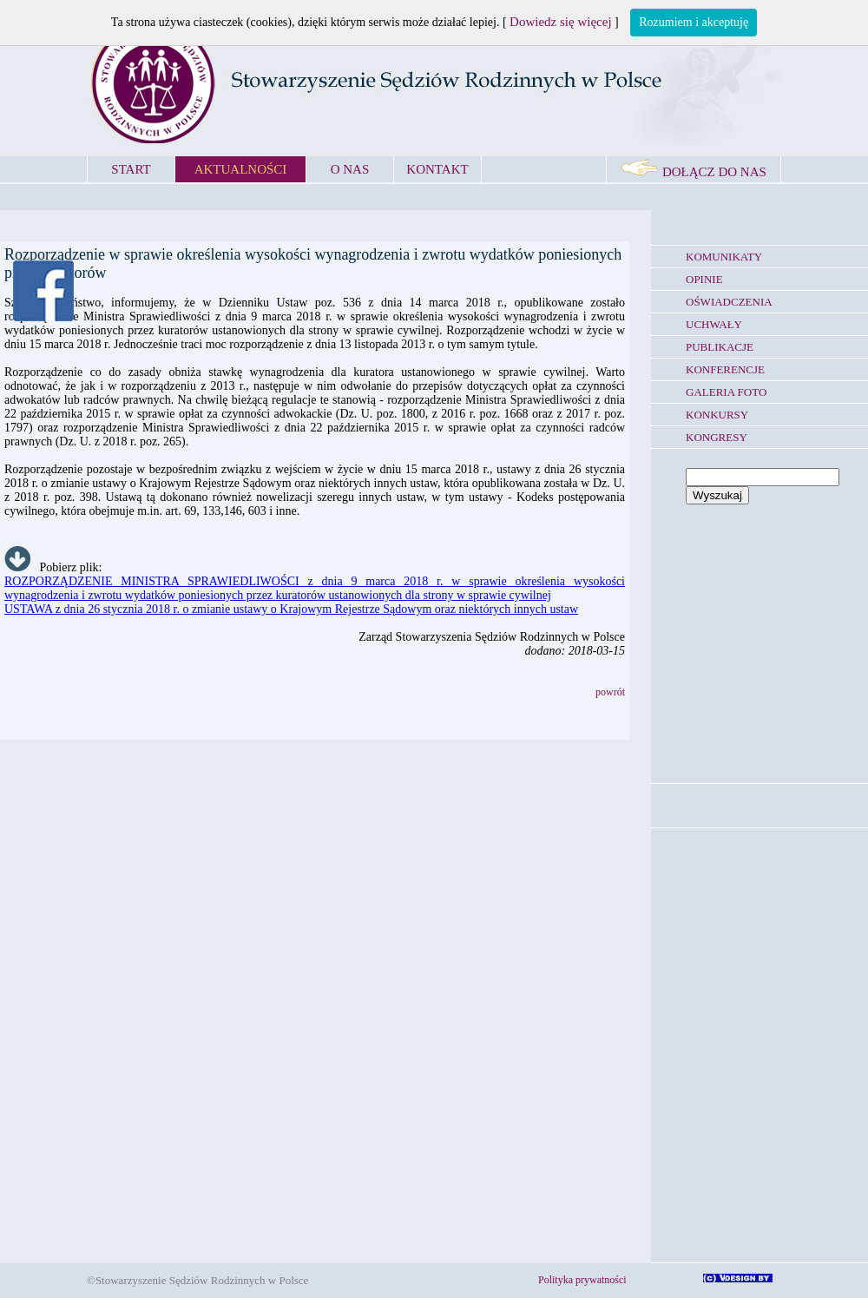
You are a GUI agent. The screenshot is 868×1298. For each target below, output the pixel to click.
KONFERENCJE (725, 369)
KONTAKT (437, 169)
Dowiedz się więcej (560, 22)
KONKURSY (717, 414)
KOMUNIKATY (724, 256)
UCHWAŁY (714, 324)
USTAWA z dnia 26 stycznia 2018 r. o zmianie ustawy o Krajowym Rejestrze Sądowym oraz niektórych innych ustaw (291, 609)
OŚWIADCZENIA (729, 301)
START (130, 169)
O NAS (350, 169)
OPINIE (704, 279)
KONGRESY (716, 437)
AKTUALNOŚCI (240, 169)
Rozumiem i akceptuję (693, 22)
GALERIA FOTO (726, 392)
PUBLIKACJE (719, 346)
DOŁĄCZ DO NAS (693, 172)
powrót (610, 692)
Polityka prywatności (582, 1280)
